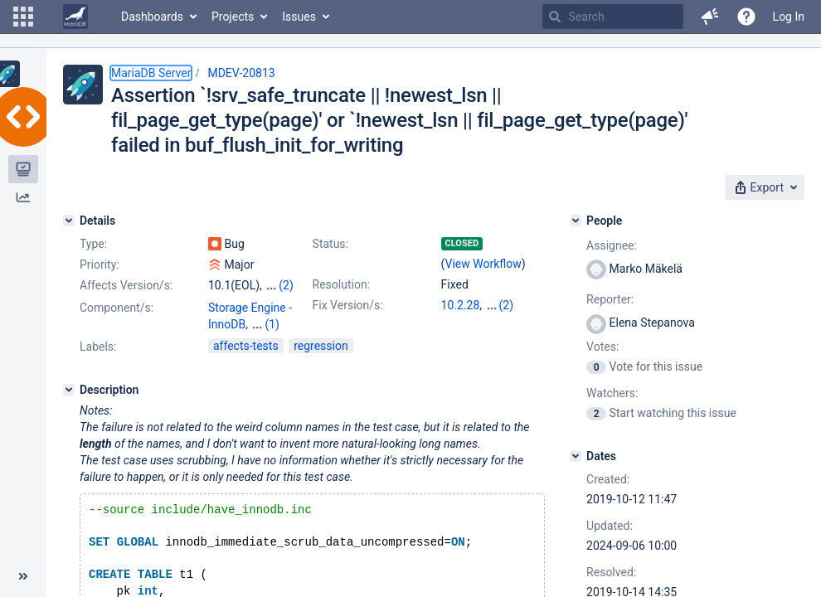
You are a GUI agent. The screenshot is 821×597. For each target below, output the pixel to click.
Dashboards (152, 16)
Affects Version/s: (126, 285)
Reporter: (610, 299)
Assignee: (611, 245)
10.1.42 (504, 305)
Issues (299, 16)
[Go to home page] (75, 16)
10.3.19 (460, 321)
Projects (232, 16)
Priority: (99, 264)
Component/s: (116, 339)
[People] (575, 220)
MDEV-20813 (240, 73)
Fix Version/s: (348, 305)
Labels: (98, 361)
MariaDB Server (151, 73)
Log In (788, 16)
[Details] (69, 220)
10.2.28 (460, 305)
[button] (23, 16)
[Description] (69, 404)
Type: (93, 243)
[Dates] (575, 456)
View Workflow (483, 263)
